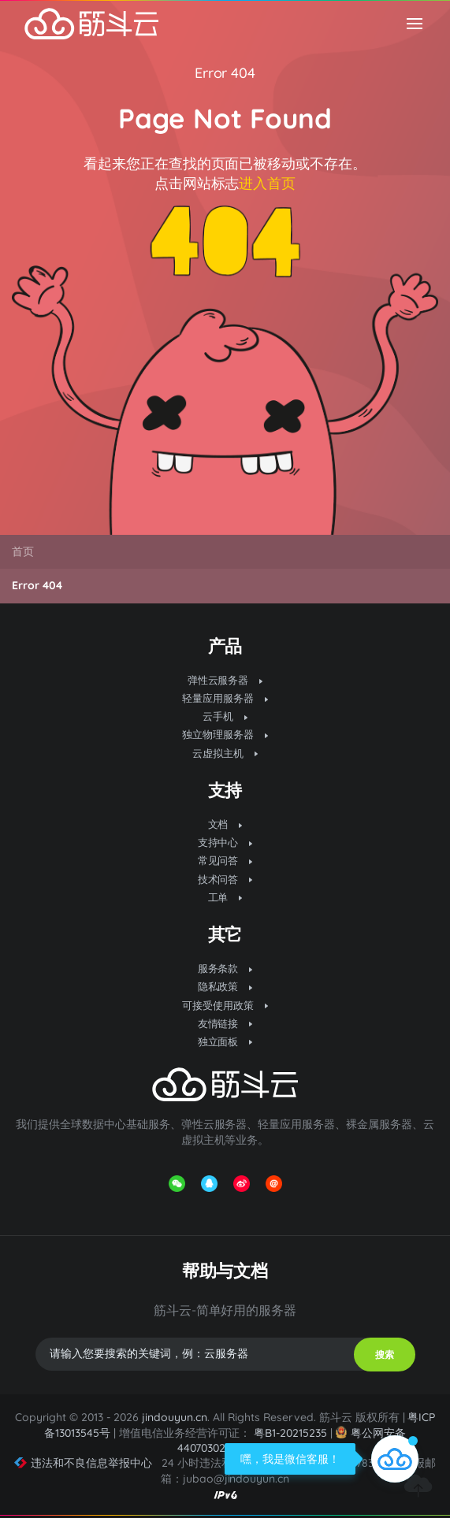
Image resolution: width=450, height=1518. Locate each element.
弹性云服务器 (225, 680)
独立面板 (225, 1041)
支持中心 (225, 842)
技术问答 (225, 879)
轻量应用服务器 (225, 698)
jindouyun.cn (174, 1417)
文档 (225, 824)
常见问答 (225, 860)
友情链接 (225, 1023)
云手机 (225, 716)
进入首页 (267, 183)
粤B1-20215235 (290, 1433)
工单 (225, 897)
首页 (23, 551)
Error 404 (225, 73)
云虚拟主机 (225, 753)
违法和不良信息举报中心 (83, 1463)
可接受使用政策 (225, 1005)
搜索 (384, 1354)
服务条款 (225, 968)
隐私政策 (225, 986)
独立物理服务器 (225, 734)
